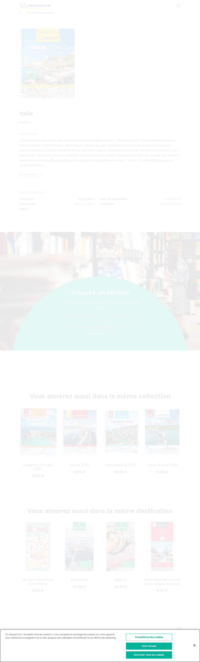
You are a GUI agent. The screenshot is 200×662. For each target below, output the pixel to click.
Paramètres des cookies (149, 638)
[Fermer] (194, 646)
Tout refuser (149, 647)
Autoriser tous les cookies (149, 656)
